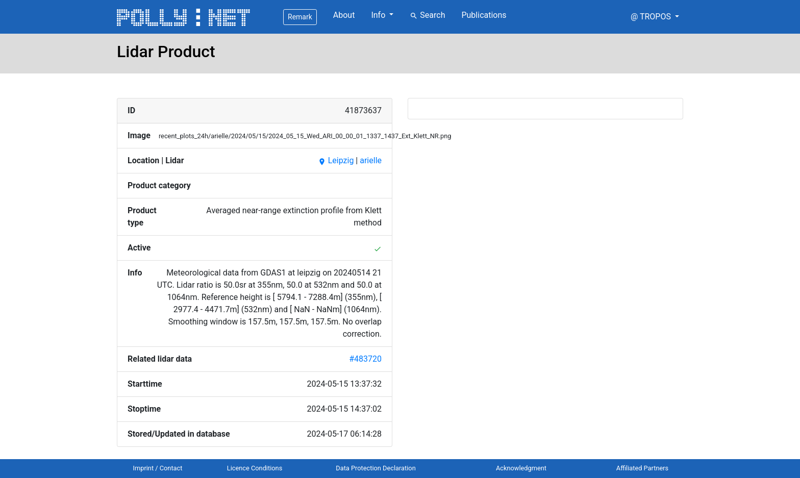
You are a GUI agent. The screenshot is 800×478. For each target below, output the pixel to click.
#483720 (365, 359)
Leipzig (336, 160)
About (344, 15)
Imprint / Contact (158, 468)
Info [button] (379, 15)
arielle (371, 160)
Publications (483, 15)
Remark (300, 17)
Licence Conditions (255, 468)
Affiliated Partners (642, 468)
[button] (655, 17)
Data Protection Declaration (375, 468)
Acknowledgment (521, 468)
